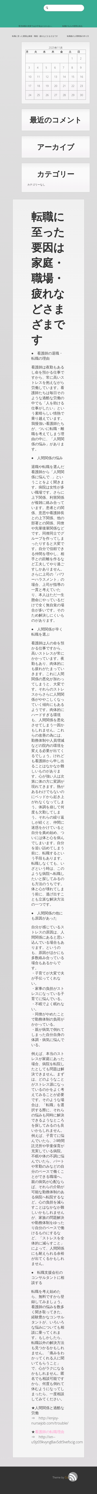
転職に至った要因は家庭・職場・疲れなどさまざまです (35, 36)
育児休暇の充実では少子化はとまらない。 (35, 26)
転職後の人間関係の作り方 (78, 36)
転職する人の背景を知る (72, 26)
